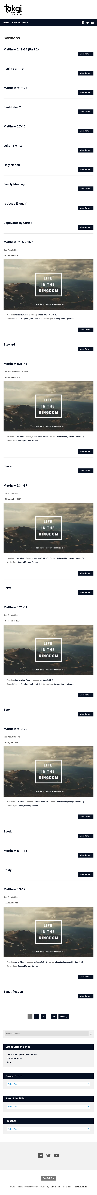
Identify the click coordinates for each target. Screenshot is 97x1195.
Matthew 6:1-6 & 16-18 (19, 242)
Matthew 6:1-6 (44, 315)
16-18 (54, 315)
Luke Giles (19, 437)
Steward (9, 344)
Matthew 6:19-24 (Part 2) (21, 49)
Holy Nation (12, 165)
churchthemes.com (58, 1187)
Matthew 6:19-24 (15, 88)
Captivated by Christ (18, 223)
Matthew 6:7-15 (15, 126)
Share (7, 466)
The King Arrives (14, 1058)
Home (6, 23)
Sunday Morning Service (64, 319)
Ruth (9, 1062)
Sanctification (13, 991)
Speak (8, 831)
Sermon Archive (20, 23)
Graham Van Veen (22, 680)
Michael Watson (21, 315)
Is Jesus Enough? (16, 203)
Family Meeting (14, 184)
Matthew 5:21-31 (15, 607)
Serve (7, 588)
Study (7, 870)
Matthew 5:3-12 (15, 889)
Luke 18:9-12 (13, 145)
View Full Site (48, 1178)
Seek (7, 709)
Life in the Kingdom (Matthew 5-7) (26, 319)
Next (64, 1017)
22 (54, 1017)
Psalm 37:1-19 (14, 68)
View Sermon (86, 54)
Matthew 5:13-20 (15, 729)
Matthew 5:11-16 (15, 850)
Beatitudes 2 (12, 107)
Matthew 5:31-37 (15, 485)
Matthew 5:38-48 (15, 364)
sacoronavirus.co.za (77, 1187)
